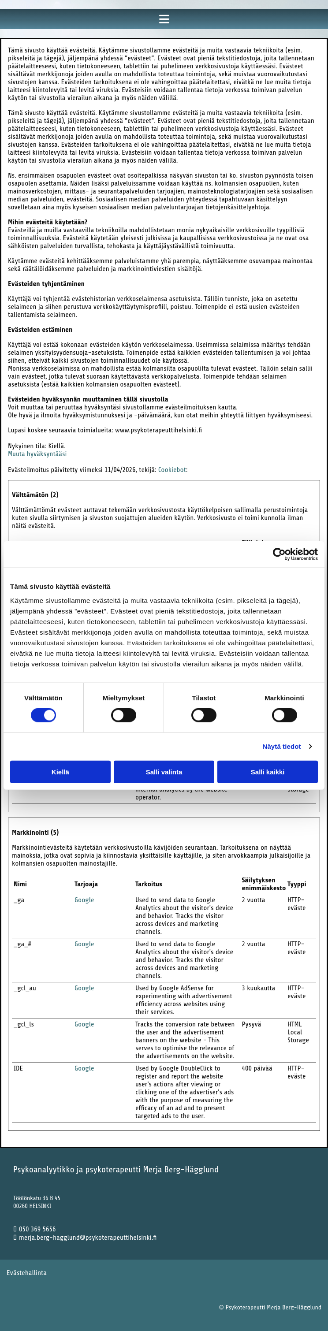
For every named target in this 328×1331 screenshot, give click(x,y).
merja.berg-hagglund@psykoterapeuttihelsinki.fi (85, 1238)
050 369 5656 (34, 1229)
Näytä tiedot (282, 746)
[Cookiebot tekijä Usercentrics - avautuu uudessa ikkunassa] (279, 554)
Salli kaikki (268, 771)
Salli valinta (164, 771)
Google (84, 900)
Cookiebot (172, 470)
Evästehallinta (27, 1273)
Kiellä (60, 771)
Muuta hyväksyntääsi (37, 454)
